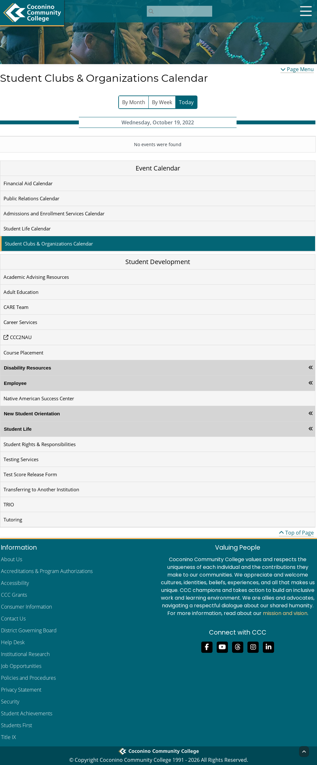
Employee (15, 383)
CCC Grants (14, 594)
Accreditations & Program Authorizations (47, 571)
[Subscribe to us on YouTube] (222, 646)
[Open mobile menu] (306, 11)
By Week (162, 102)
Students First (16, 725)
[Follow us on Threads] (238, 646)
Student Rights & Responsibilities (40, 444)
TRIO (9, 504)
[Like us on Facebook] (207, 646)
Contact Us (13, 618)
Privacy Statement (21, 689)
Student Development (157, 261)
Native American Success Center (39, 398)
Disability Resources (27, 367)
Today (186, 102)
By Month (133, 102)
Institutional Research (25, 654)
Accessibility (15, 582)
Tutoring (13, 519)
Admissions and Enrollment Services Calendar (54, 213)
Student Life (18, 429)
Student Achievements (26, 713)
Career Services (20, 322)
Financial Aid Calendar (28, 183)
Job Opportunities (21, 665)
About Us (11, 559)
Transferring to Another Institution (41, 489)
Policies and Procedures (28, 677)
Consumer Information (26, 606)
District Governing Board (29, 630)
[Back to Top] (304, 751)
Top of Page (296, 532)
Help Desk (13, 642)
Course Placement (23, 352)
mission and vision (285, 613)
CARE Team (16, 307)
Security (10, 701)
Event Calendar (158, 168)
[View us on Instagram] (253, 646)
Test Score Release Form (30, 474)
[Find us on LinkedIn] (269, 646)
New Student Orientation (32, 413)
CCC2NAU (21, 337)
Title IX (8, 737)
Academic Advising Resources (36, 277)
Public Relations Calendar (31, 198)
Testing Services (21, 459)
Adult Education (21, 292)
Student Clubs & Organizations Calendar (49, 243)
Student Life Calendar (27, 228)
